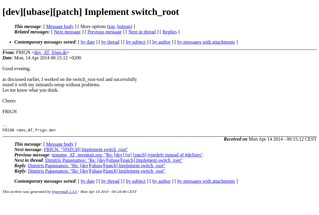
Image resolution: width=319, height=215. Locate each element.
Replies (169, 31)
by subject (135, 41)
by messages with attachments (206, 41)
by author (161, 41)
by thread (110, 41)
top (112, 26)
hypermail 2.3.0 (64, 193)
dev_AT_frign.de (50, 52)
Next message (67, 31)
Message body (59, 26)
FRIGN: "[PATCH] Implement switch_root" (86, 151)
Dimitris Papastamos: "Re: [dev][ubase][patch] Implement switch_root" (114, 162)
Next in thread (142, 31)
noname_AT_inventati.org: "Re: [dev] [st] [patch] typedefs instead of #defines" (127, 156)
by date (88, 41)
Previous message (105, 31)
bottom (124, 26)
